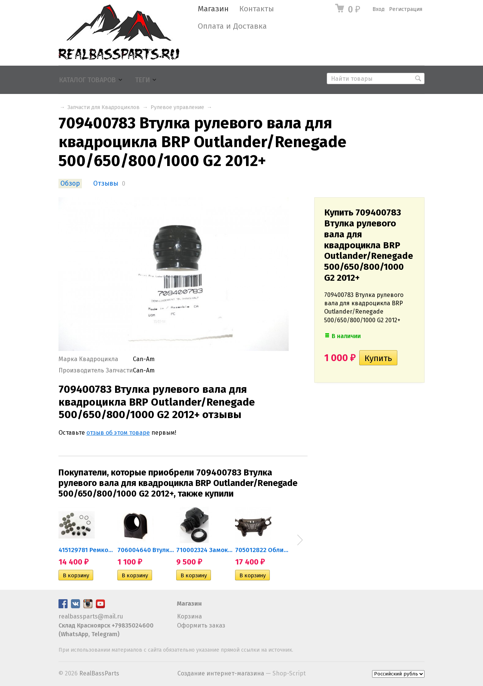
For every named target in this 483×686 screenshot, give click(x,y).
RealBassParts (99, 673)
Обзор (70, 184)
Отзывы (105, 184)
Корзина (189, 616)
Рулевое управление (177, 107)
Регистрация (405, 9)
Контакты (256, 9)
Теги (142, 80)
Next (300, 540)
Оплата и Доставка (232, 26)
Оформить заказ (201, 625)
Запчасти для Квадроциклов (104, 107)
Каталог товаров (87, 80)
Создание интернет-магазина (220, 673)
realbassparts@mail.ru (90, 616)
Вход (378, 9)
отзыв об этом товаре (118, 432)
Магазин (213, 9)
